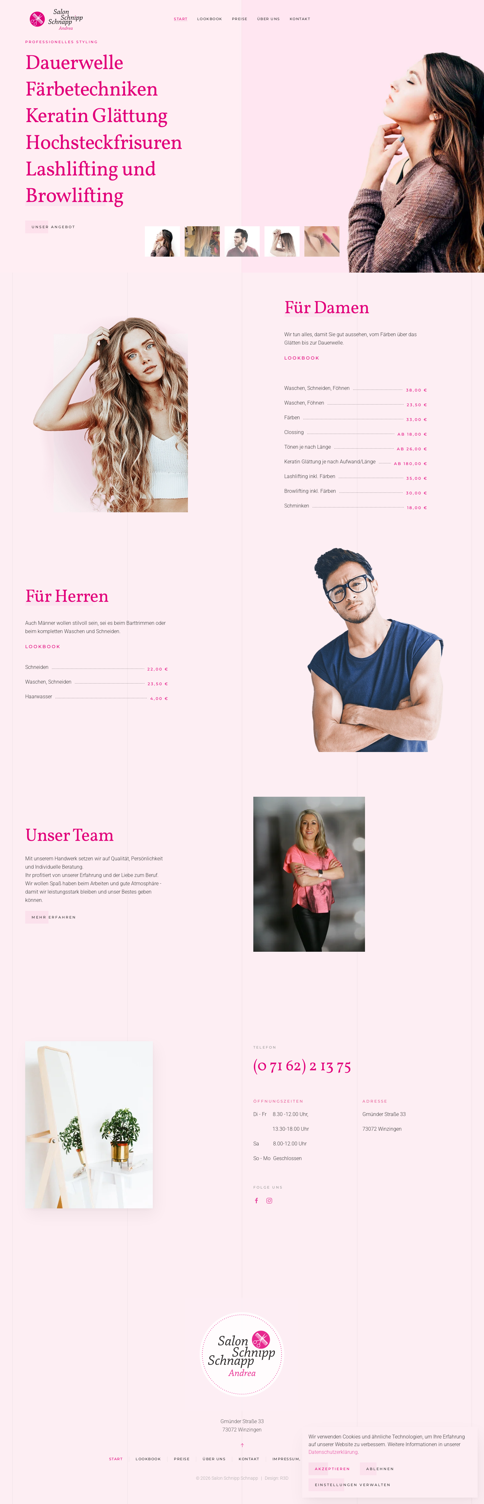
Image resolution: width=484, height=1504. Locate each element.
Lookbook (312, 358)
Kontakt (300, 19)
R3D (284, 1478)
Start (181, 19)
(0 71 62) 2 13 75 (312, 1066)
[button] (242, 1445)
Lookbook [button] (209, 19)
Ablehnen (380, 1469)
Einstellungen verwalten (353, 1485)
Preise (240, 19)
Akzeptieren (332, 1469)
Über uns (268, 19)
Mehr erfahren (43, 917)
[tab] (162, 241)
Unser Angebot (53, 227)
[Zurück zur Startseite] (59, 19)
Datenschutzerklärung (333, 1452)
